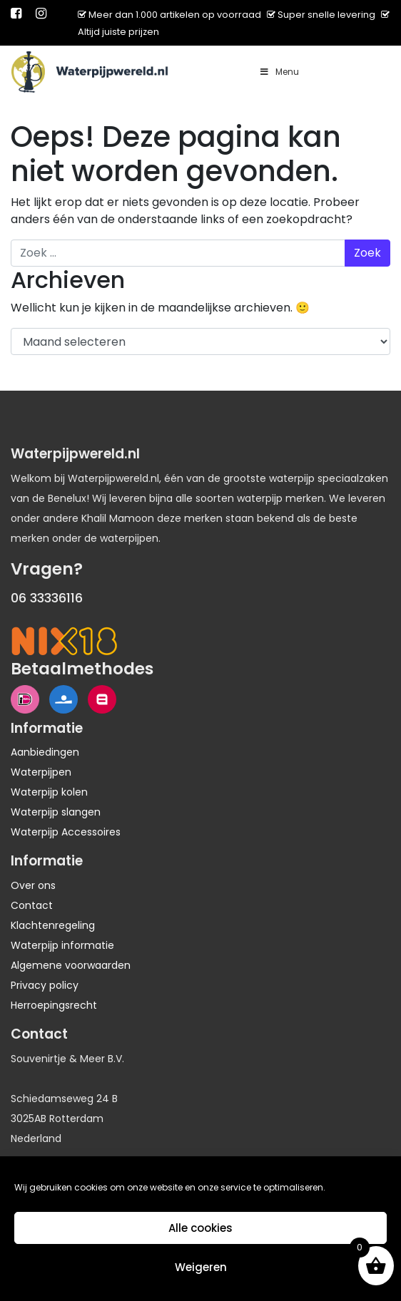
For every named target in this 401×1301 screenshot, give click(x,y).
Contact (32, 905)
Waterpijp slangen (56, 812)
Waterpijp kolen (49, 792)
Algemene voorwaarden (71, 965)
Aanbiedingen (45, 752)
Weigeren (201, 1267)
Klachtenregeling (53, 925)
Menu (279, 72)
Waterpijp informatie (62, 945)
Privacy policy (44, 985)
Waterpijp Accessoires (66, 832)
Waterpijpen (41, 772)
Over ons (33, 885)
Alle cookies (200, 1227)
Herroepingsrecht (54, 1005)
